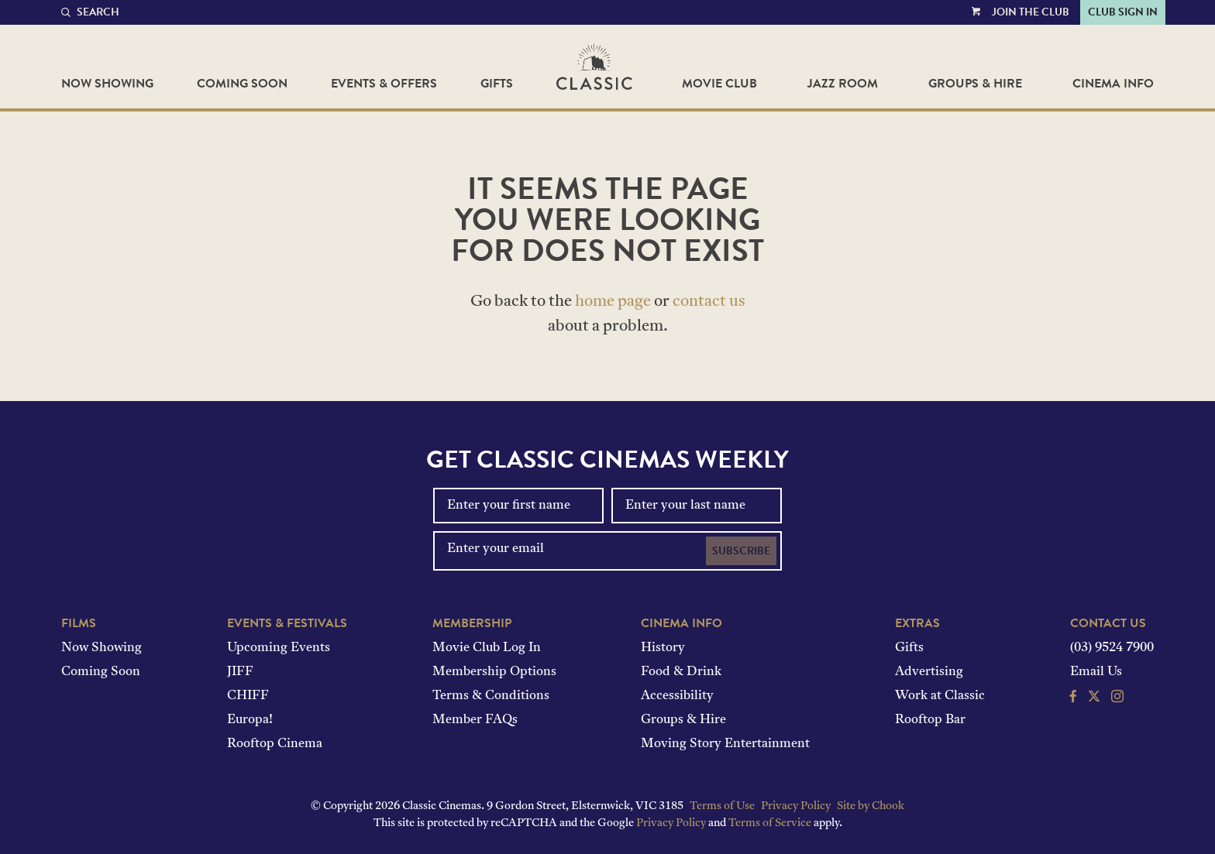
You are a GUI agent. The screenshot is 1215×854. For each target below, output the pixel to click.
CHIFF (248, 696)
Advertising (929, 672)
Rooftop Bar (930, 720)
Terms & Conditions (490, 696)
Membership (471, 623)
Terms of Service (769, 823)
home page (613, 302)
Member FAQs (475, 720)
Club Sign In (1123, 12)
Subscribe (741, 551)
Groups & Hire (975, 83)
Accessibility (677, 696)
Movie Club (719, 83)
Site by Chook (870, 806)
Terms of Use (722, 806)
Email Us (1096, 672)
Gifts (496, 83)
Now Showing (107, 83)
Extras (917, 623)
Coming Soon (242, 83)
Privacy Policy (796, 806)
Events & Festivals (287, 623)
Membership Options (494, 672)
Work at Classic (940, 696)
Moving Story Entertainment (725, 744)
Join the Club (1030, 12)
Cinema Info (1113, 83)
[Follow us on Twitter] (1094, 698)
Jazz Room (842, 83)
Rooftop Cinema (274, 744)
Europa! (250, 720)
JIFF (240, 672)
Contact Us (1108, 623)
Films (78, 623)
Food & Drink (681, 672)
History (663, 648)
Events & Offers (384, 83)
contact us (709, 302)
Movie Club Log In (486, 648)
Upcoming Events (278, 648)
